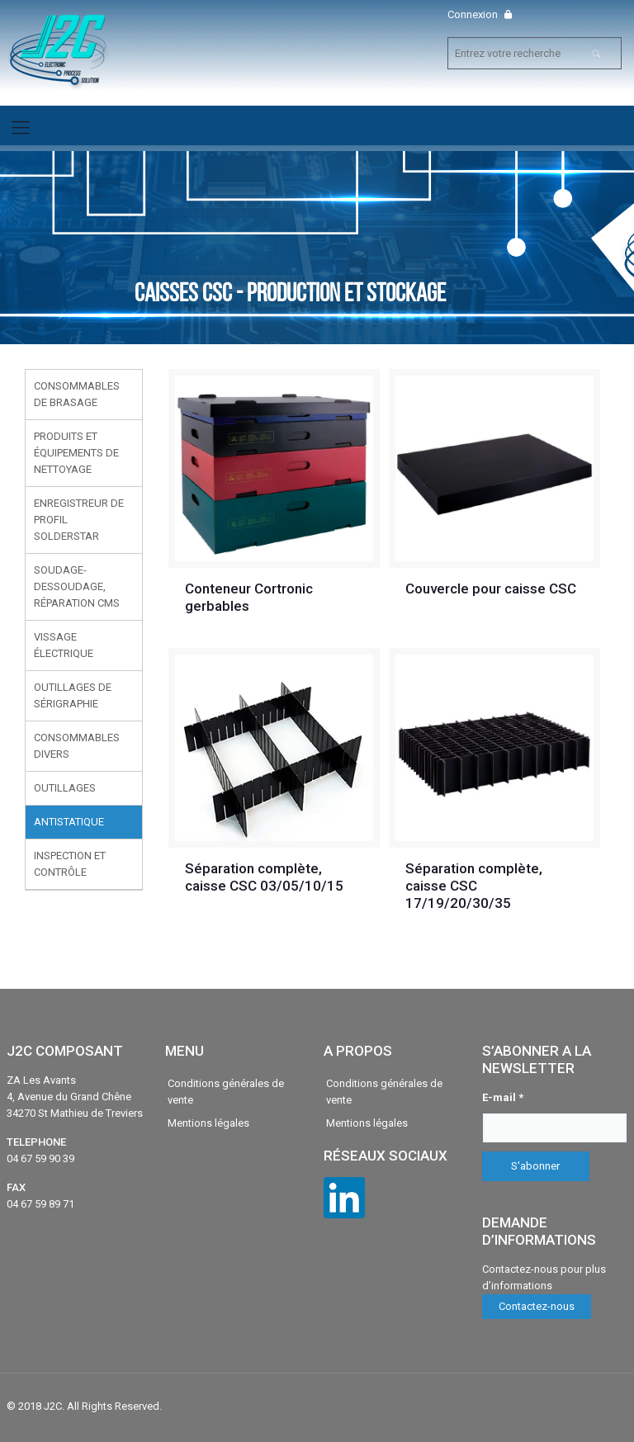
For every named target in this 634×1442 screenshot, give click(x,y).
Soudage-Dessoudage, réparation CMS (77, 586)
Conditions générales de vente (226, 1091)
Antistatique (69, 822)
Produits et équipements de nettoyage (76, 452)
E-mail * (502, 1097)
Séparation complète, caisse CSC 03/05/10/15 (264, 877)
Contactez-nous (537, 1306)
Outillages (65, 788)
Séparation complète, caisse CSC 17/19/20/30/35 (473, 885)
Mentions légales (208, 1123)
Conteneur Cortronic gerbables (249, 597)
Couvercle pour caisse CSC (490, 588)
